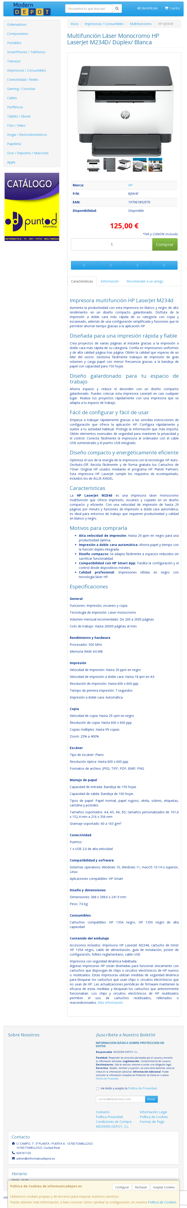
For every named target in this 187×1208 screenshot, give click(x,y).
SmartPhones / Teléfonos (26, 52)
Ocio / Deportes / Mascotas (28, 153)
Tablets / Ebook (19, 116)
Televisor (14, 61)
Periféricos (15, 107)
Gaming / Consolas (21, 89)
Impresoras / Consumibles (26, 70)
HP (130, 185)
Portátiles (14, 43)
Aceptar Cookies (164, 1187)
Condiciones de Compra (113, 1121)
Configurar (122, 1187)
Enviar (151, 1099)
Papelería (14, 144)
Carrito (172, 8)
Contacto (103, 1112)
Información (110, 281)
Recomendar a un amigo (145, 281)
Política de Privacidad (107, 1078)
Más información (110, 1002)
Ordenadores (17, 24)
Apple (11, 162)
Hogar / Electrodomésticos (27, 134)
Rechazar (141, 1187)
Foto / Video (16, 125)
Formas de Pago (152, 1121)
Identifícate (147, 8)
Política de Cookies (162, 1202)
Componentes (17, 33)
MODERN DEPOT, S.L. (112, 1126)
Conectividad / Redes (22, 79)
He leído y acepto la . (129, 1088)
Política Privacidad (109, 1117)
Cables (12, 98)
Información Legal (153, 1112)
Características (82, 281)
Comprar (165, 244)
